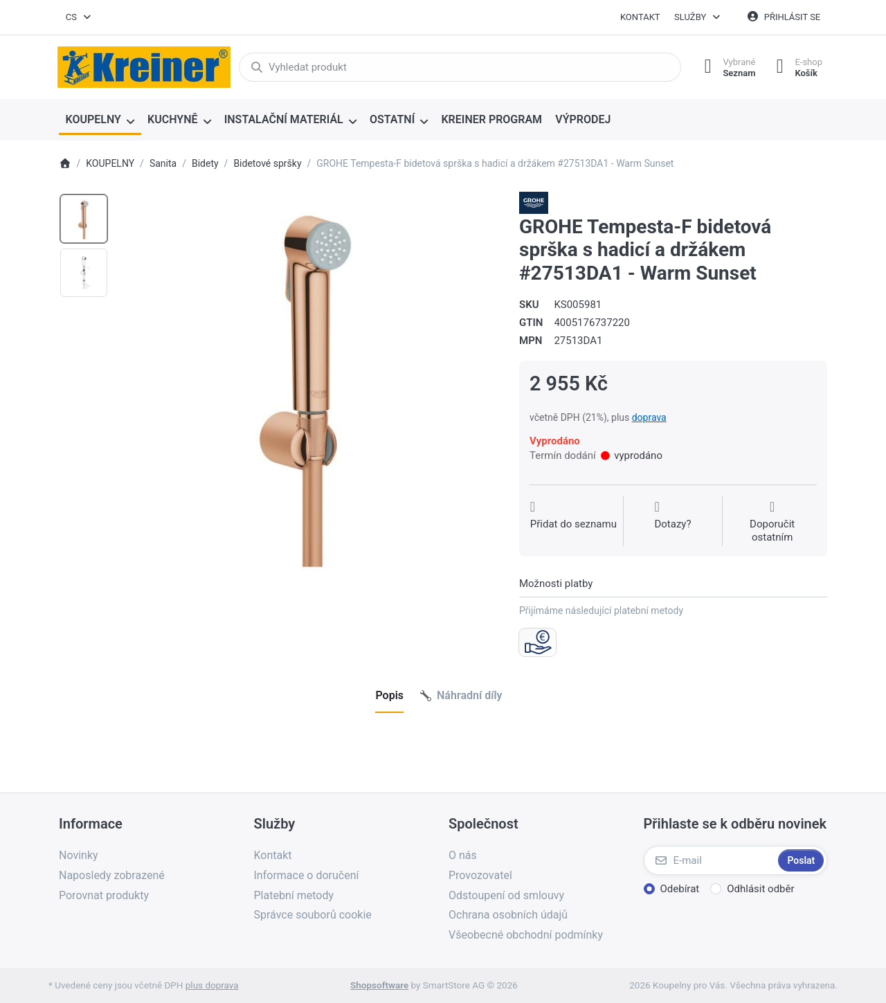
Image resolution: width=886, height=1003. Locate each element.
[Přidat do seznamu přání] (573, 522)
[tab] (389, 695)
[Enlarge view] (309, 381)
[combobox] (79, 17)
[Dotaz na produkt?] (672, 522)
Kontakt (640, 17)
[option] (83, 219)
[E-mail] (710, 860)
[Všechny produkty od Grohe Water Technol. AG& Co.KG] (533, 202)
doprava (649, 417)
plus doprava (212, 985)
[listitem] (309, 381)
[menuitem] (100, 120)
